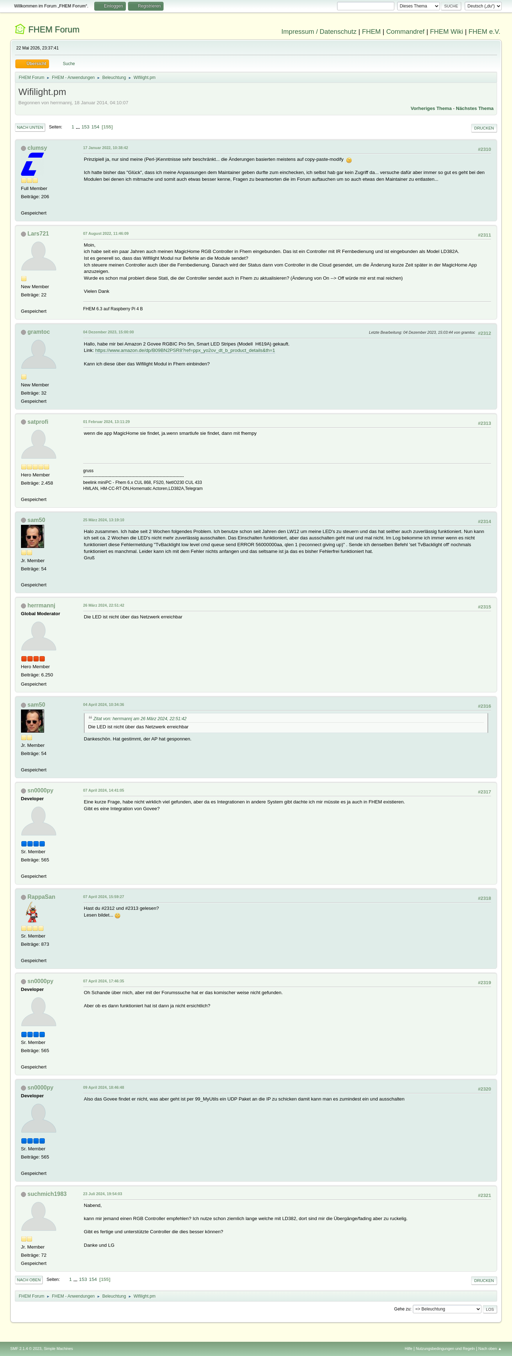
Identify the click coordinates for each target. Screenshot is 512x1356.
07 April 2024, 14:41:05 (103, 790)
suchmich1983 (46, 1194)
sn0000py (40, 790)
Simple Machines (58, 1348)
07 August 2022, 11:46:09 (106, 233)
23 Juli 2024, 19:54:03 (102, 1194)
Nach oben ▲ (490, 1348)
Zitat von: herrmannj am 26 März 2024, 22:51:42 (140, 718)
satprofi (37, 422)
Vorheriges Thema (431, 108)
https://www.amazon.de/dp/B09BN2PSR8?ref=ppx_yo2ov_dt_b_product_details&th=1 (185, 350)
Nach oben (29, 1280)
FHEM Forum (53, 29)
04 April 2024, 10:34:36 (103, 704)
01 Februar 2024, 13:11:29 (106, 422)
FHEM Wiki (446, 31)
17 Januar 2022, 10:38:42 (105, 148)
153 (85, 127)
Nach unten (30, 127)
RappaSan (41, 897)
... (78, 127)
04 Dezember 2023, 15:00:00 (108, 332)
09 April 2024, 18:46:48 (103, 1087)
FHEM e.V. (485, 31)
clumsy (37, 148)
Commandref (405, 31)
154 (95, 127)
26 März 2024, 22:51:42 (103, 605)
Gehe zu (402, 1309)
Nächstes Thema (475, 108)
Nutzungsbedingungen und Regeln (445, 1348)
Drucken (484, 128)
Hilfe (408, 1348)
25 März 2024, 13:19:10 (103, 520)
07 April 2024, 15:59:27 (103, 897)
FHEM (371, 31)
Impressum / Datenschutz (319, 31)
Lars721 (38, 234)
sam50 (36, 520)
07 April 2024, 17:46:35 (103, 981)
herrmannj (41, 605)
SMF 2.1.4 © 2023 (26, 1348)
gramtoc (38, 332)
